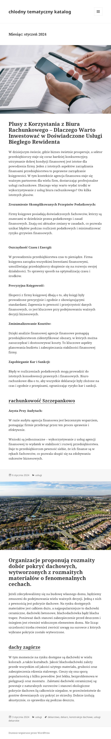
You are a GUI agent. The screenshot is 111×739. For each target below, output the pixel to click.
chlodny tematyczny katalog (40, 12)
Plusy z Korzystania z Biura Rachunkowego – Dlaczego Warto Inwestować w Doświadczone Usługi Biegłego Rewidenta (55, 132)
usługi (38, 475)
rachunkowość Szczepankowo (42, 400)
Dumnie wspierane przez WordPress (29, 733)
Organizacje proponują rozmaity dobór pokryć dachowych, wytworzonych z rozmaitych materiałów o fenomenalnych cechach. (52, 572)
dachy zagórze (24, 647)
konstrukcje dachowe (81, 717)
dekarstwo (53, 717)
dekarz (64, 717)
